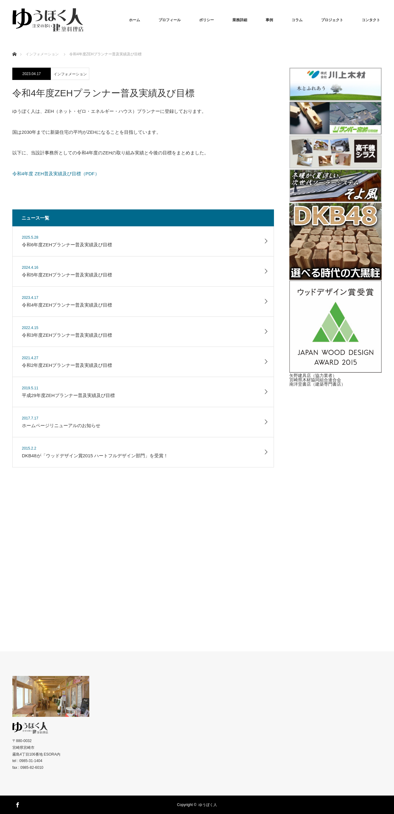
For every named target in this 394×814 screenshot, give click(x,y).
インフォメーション (70, 74)
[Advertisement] (335, 502)
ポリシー (206, 20)
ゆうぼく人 (208, 805)
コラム (297, 20)
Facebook (17, 803)
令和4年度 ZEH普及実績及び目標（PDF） (55, 173)
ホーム (134, 20)
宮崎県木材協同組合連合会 (315, 379)
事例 (269, 20)
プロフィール (170, 20)
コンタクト (371, 20)
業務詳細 (239, 20)
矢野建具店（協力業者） (313, 375)
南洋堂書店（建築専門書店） (317, 384)
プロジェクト (332, 20)
